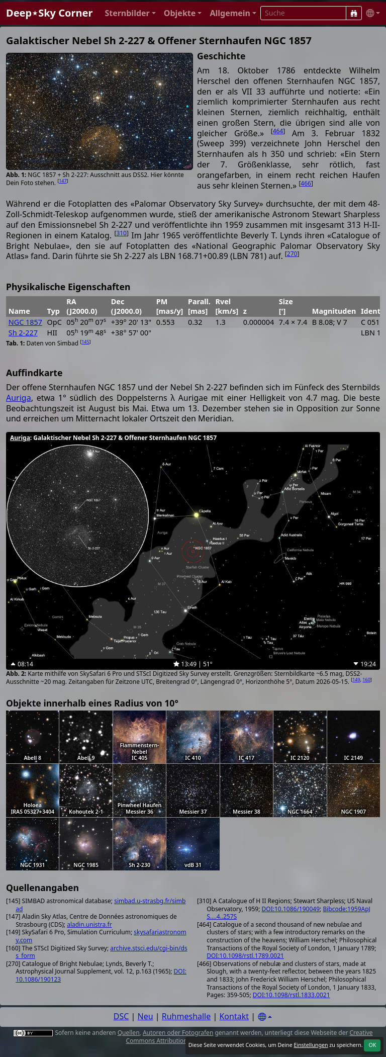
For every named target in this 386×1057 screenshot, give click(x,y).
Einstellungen (311, 1044)
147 (62, 181)
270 (292, 253)
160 (366, 679)
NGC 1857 (25, 322)
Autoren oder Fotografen (178, 1032)
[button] (130, 13)
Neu (145, 1016)
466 (306, 183)
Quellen (129, 1032)
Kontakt (234, 1016)
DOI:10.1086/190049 (291, 909)
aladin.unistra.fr (89, 924)
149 (356, 679)
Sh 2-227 (23, 332)
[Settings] (264, 1017)
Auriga (18, 397)
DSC (121, 1016)
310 (121, 233)
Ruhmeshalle (186, 1016)
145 (85, 341)
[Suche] (354, 13)
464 (278, 131)
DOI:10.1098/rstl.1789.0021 (245, 955)
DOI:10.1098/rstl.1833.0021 (291, 995)
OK (372, 1044)
